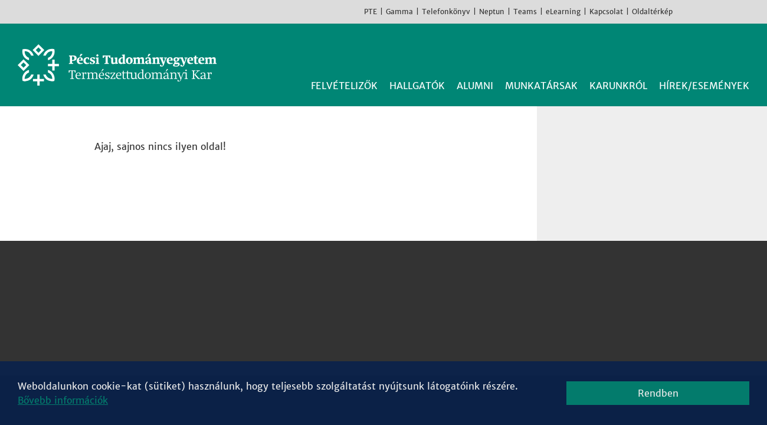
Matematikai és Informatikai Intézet (417, 322)
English (755, 11)
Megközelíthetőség (153, 336)
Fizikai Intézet (366, 280)
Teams (525, 11)
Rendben (658, 393)
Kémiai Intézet (367, 308)
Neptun (491, 11)
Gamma (399, 11)
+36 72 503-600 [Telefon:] (148, 308)
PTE (370, 11)
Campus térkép (143, 351)
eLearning (563, 11)
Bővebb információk (63, 400)
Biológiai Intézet (372, 266)
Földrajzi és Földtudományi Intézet (413, 294)
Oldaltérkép (652, 11)
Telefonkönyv (446, 11)
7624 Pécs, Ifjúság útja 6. (167, 294)
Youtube (720, 11)
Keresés (742, 52)
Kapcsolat (606, 11)
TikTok (737, 11)
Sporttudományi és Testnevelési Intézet (426, 336)
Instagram (702, 11)
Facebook (684, 11)
